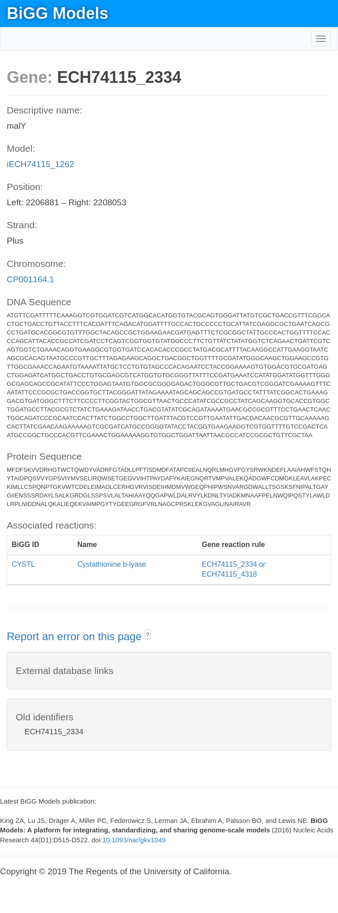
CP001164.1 (30, 279)
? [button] (147, 635)
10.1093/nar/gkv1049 (134, 840)
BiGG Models (57, 13)
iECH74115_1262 (40, 164)
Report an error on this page (76, 636)
